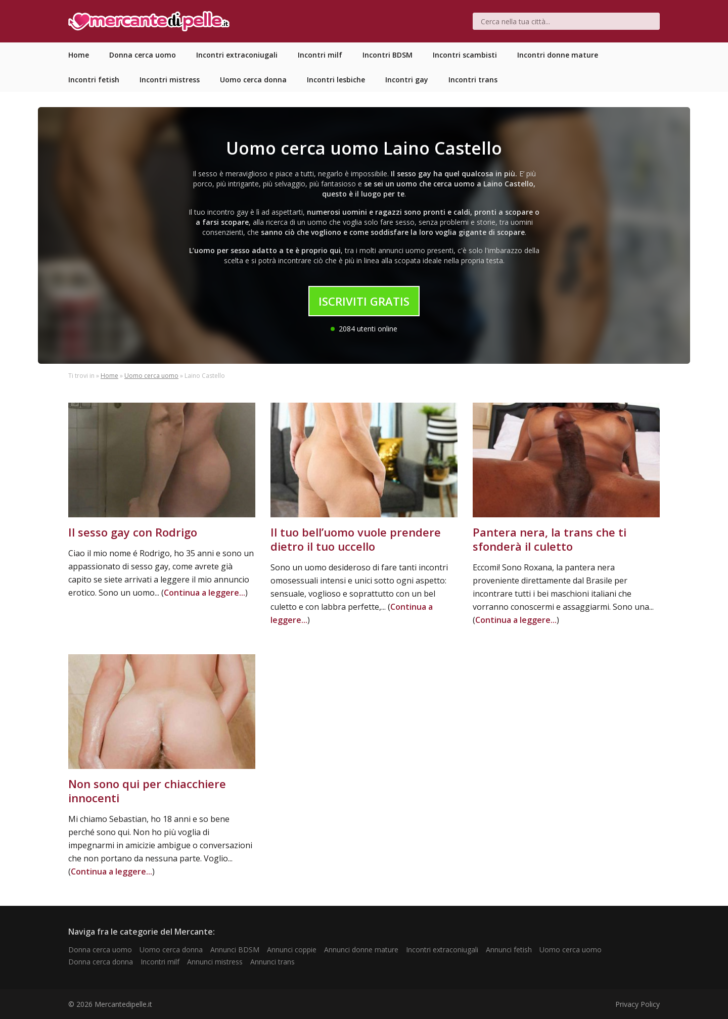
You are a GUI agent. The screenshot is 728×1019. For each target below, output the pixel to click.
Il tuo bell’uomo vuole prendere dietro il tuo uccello (355, 539)
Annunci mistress (215, 961)
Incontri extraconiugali (442, 949)
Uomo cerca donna (171, 949)
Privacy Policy (637, 1004)
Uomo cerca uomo (151, 375)
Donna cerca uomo (100, 949)
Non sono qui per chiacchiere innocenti (147, 790)
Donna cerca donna (100, 961)
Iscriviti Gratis (364, 301)
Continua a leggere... (204, 592)
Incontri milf (160, 961)
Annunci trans (272, 961)
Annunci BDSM (234, 949)
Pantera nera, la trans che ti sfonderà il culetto (549, 539)
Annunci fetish (509, 949)
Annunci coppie (291, 949)
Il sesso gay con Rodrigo (132, 532)
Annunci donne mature (361, 949)
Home (109, 375)
